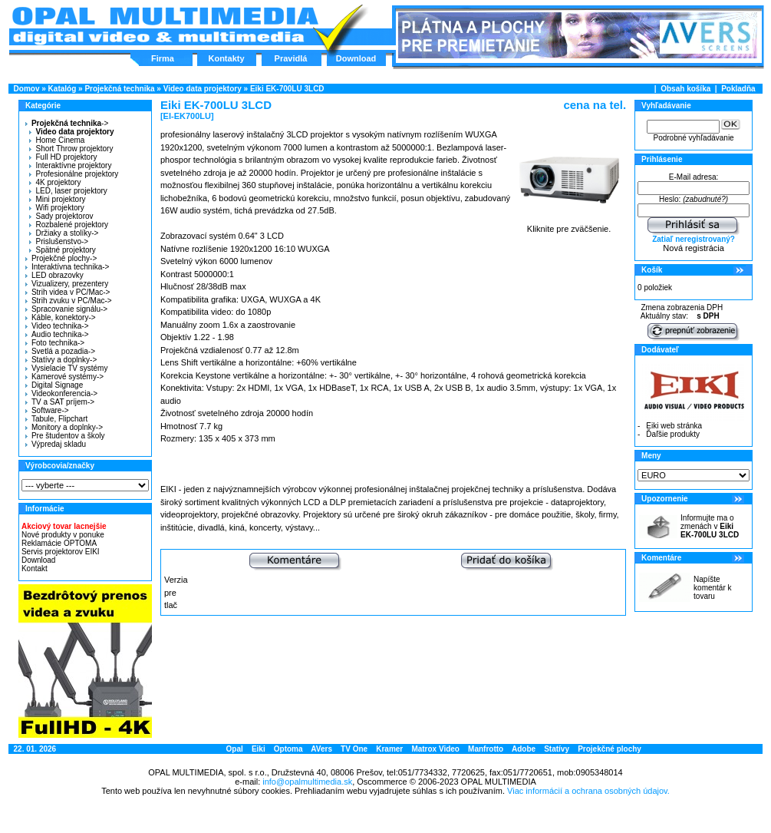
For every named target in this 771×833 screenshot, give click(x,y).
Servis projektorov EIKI (60, 551)
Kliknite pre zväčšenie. (569, 225)
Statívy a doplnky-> (61, 359)
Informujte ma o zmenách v (709, 526)
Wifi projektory (56, 207)
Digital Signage (54, 385)
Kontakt (34, 568)
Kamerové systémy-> (64, 376)
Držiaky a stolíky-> (63, 233)
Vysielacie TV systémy (66, 368)
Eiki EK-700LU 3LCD (287, 88)
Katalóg (62, 88)
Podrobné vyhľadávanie (693, 138)
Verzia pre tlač (176, 592)
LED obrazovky (54, 275)
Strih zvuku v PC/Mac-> (68, 300)
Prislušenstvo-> (58, 241)
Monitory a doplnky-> (64, 427)
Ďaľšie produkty (673, 434)
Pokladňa (738, 88)
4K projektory (55, 182)
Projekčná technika (119, 88)
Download (356, 58)
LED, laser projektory (68, 191)
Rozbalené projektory (68, 224)
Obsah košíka (685, 88)
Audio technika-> (57, 334)
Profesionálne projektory (73, 174)
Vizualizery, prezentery (66, 283)
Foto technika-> (54, 343)
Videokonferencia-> (61, 393)
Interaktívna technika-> (67, 267)
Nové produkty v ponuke (62, 535)
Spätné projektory (62, 250)
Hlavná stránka (164, 26)
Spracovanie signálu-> (66, 309)
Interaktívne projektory (70, 165)
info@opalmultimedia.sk (307, 781)
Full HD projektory (63, 157)
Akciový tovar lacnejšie (64, 526)
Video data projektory (202, 88)
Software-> (47, 410)
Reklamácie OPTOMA (59, 543)
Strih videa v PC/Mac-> (67, 292)
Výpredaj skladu (55, 444)
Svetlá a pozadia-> (60, 351)
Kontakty (226, 58)
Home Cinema (56, 140)
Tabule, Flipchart (56, 419)
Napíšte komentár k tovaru (712, 587)
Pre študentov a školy (65, 435)
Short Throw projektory (71, 148)
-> (64, 123)
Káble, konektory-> (60, 317)
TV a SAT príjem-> (59, 402)
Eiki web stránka (674, 425)
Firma (162, 58)
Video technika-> (57, 326)
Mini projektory (57, 199)
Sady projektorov (61, 216)
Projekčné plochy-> (61, 258)
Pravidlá (291, 58)
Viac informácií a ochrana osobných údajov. (588, 790)
